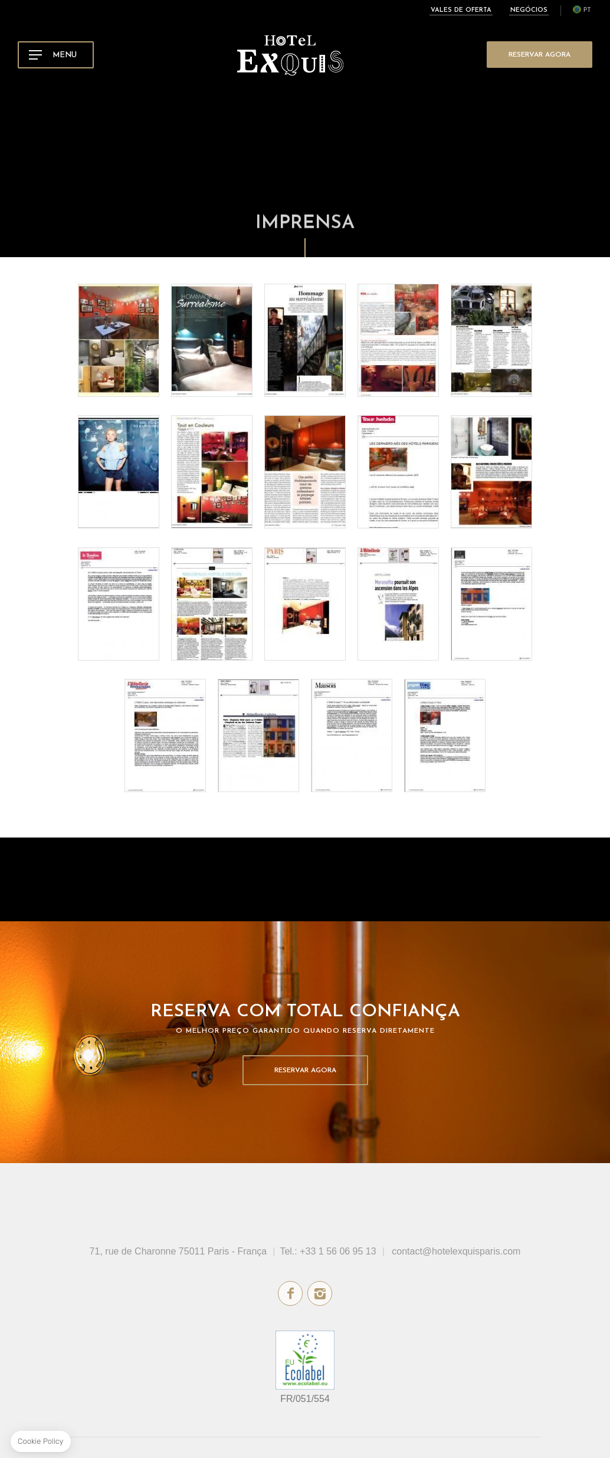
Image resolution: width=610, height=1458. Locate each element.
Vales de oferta (461, 10)
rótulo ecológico (305, 1360)
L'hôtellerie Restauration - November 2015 (165, 735)
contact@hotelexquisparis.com (456, 1251)
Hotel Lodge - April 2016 (212, 340)
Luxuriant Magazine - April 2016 (118, 472)
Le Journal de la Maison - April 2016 (305, 340)
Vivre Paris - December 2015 (212, 604)
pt (587, 10)
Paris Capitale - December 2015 (305, 604)
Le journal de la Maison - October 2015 (351, 735)
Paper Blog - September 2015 (445, 735)
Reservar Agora (539, 54)
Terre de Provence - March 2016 (212, 472)
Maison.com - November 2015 (491, 604)
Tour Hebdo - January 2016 (398, 472)
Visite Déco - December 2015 (491, 472)
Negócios (528, 10)
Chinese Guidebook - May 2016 (118, 340)
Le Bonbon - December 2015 (118, 604)
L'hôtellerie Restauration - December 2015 (398, 604)
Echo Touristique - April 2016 (491, 340)
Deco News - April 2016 (398, 340)
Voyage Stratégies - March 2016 (305, 472)
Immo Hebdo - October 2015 (258, 735)
